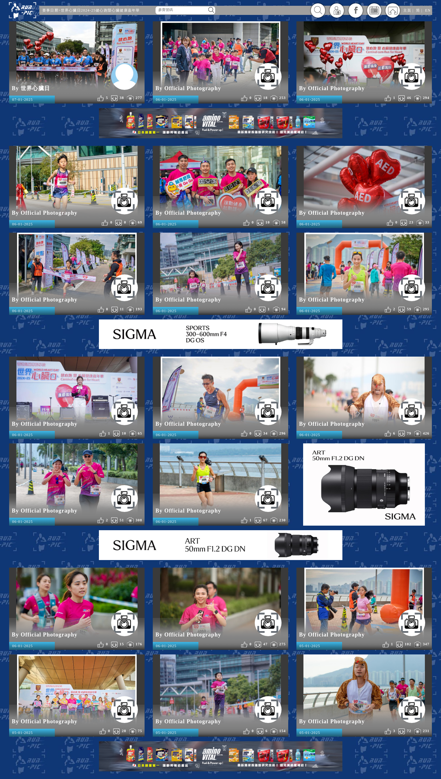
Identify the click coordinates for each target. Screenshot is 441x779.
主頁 (407, 10)
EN (428, 10)
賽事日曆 (50, 10)
